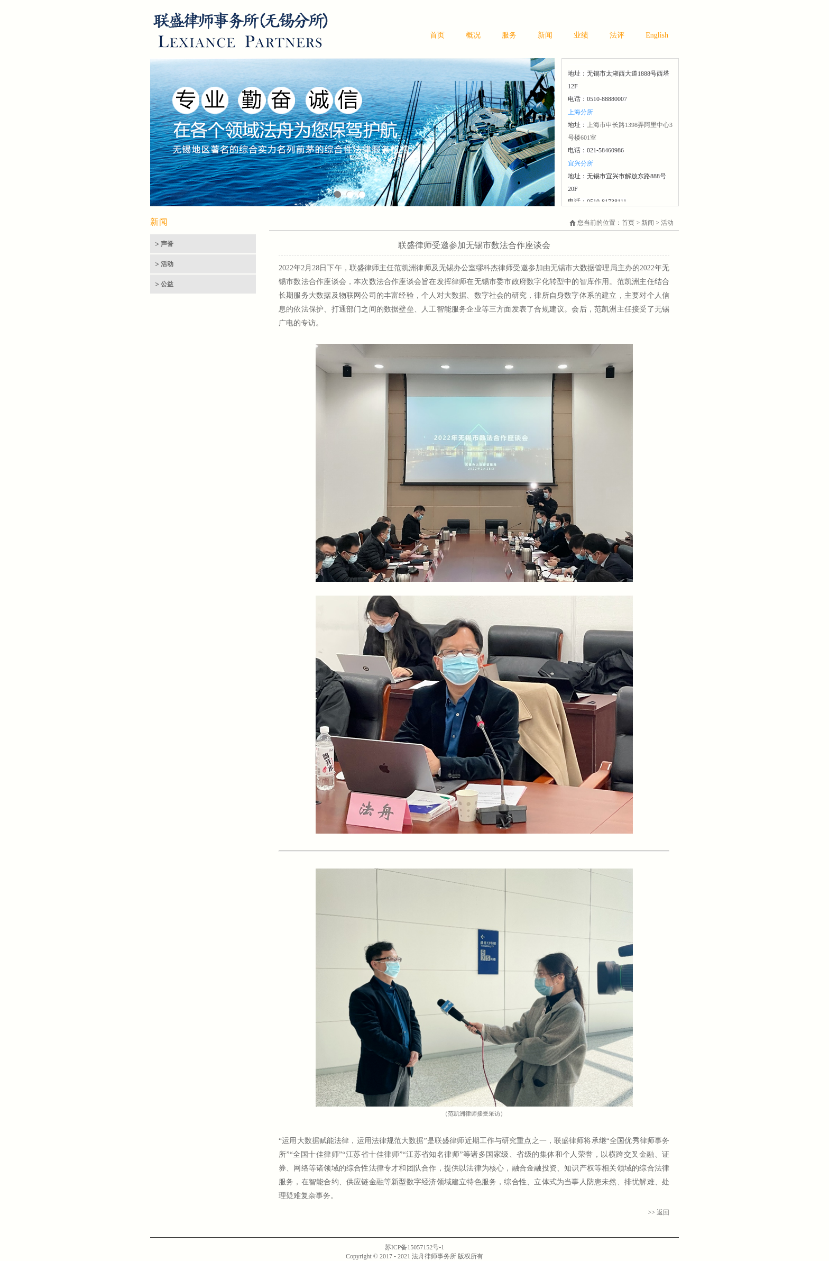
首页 (437, 35)
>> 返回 (658, 1212)
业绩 (581, 35)
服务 (509, 35)
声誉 (167, 244)
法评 (617, 35)
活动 (167, 264)
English (657, 35)
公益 (167, 284)
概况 (473, 35)
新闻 (545, 35)
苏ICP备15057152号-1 (415, 1247)
